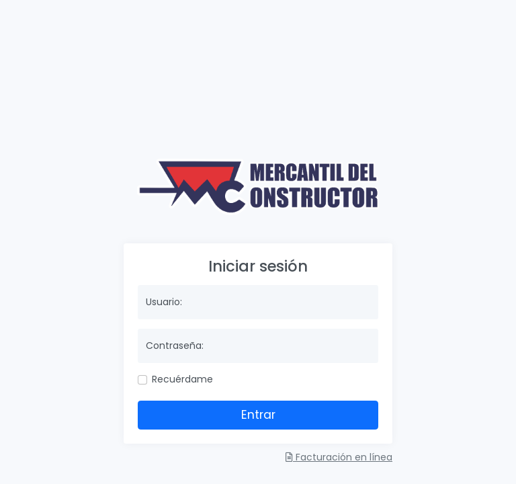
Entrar (258, 415)
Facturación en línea (339, 457)
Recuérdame (182, 379)
